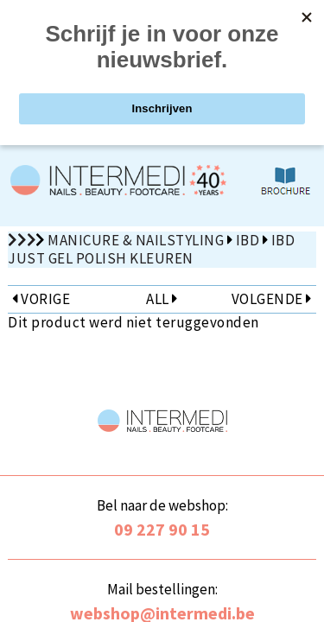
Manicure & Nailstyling (136, 240)
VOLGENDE (272, 298)
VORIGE (41, 298)
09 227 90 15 (162, 529)
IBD (248, 240)
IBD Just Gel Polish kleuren (151, 249)
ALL (161, 298)
